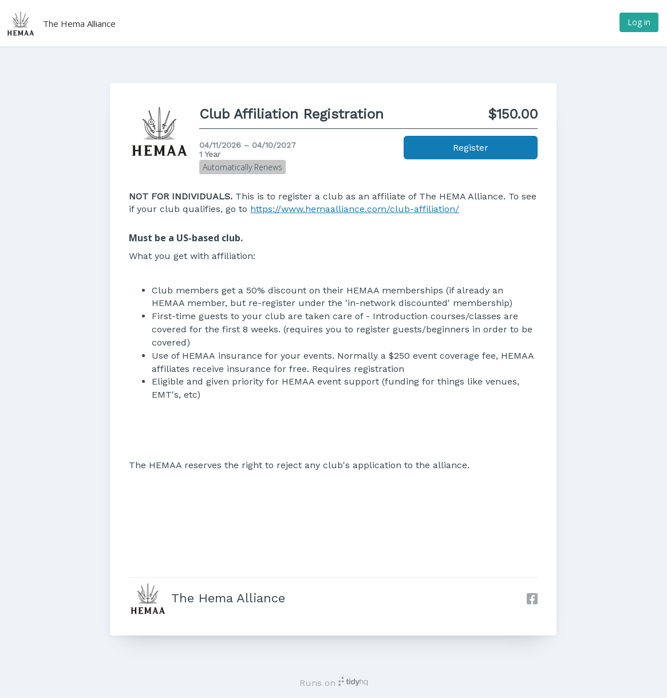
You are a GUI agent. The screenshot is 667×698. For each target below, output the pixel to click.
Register (470, 147)
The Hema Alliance (79, 23)
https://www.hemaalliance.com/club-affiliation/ (354, 208)
